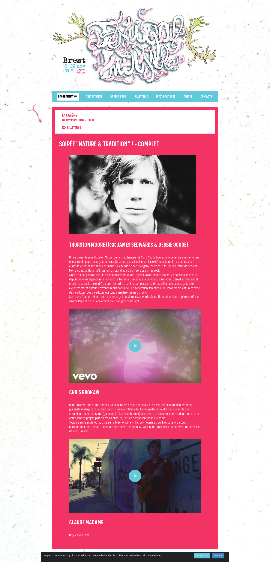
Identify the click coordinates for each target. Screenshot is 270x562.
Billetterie (141, 96)
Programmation (67, 96)
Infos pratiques (165, 96)
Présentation (94, 96)
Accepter (218, 555)
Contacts (206, 96)
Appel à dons (118, 96)
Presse (188, 96)
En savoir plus (202, 555)
